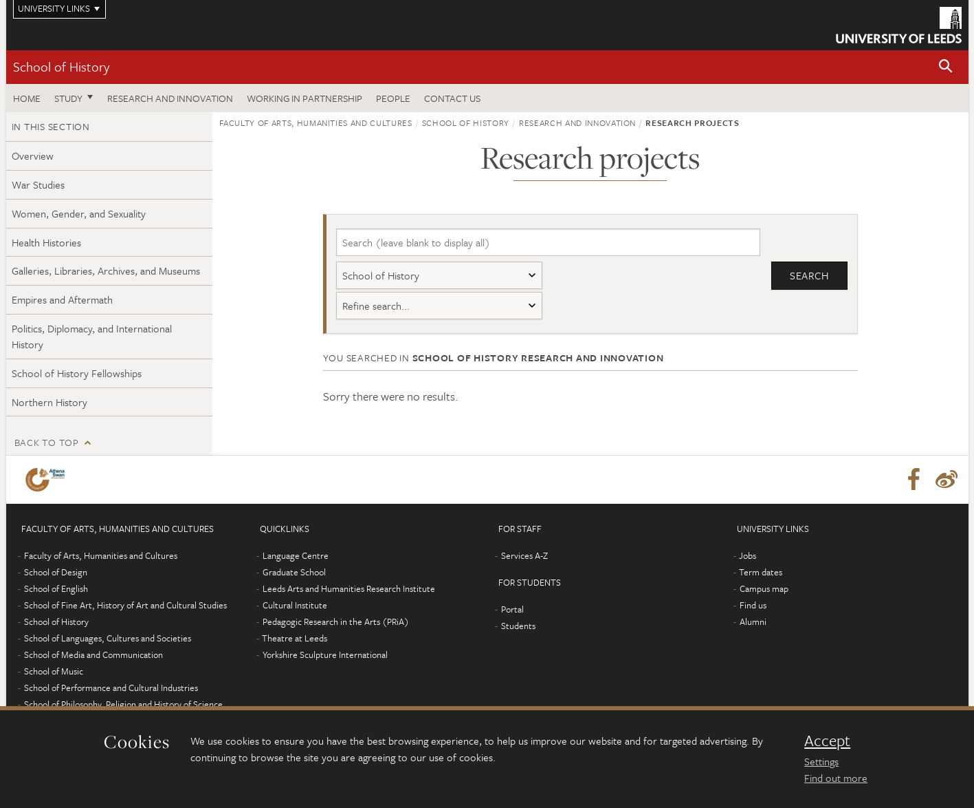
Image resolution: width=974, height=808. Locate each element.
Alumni (753, 621)
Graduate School (294, 572)
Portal (512, 609)
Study (68, 98)
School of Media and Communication (93, 654)
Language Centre (296, 555)
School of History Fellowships (77, 373)
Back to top (46, 442)
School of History (61, 66)
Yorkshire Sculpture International (325, 654)
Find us (753, 605)
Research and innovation (170, 98)
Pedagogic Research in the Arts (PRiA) (336, 621)
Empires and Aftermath (62, 299)
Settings (821, 761)
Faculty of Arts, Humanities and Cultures (315, 122)
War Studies (38, 184)
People (393, 98)
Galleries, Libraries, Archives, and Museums (106, 270)
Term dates (760, 572)
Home (27, 98)
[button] (946, 67)
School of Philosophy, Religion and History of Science (123, 704)
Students (518, 625)
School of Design (55, 572)
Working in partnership (304, 98)
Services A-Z (524, 555)
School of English (56, 588)
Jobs (747, 555)
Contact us (452, 98)
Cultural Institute (295, 605)
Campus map (764, 588)
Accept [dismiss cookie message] (827, 740)
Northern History (49, 402)
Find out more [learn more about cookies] (835, 777)
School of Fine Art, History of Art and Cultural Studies (125, 605)
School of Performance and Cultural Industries (111, 687)
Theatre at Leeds (294, 638)
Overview (33, 155)
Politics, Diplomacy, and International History (92, 336)
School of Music (53, 671)
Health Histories (46, 242)
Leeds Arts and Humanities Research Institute (349, 588)
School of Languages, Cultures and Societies (107, 638)
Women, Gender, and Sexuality (79, 213)
